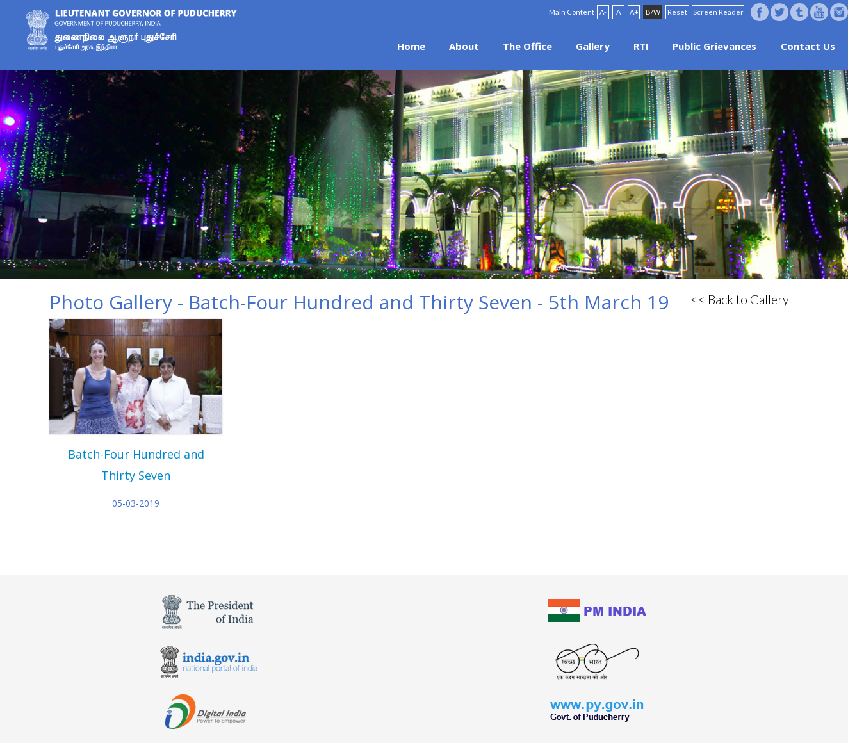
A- (603, 12)
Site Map (459, 712)
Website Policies (380, 712)
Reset (677, 12)
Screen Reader (718, 12)
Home (411, 46)
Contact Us (808, 46)
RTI (641, 46)
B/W (653, 12)
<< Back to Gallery (739, 299)
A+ (634, 12)
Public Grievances (714, 46)
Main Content (571, 12)
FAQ (426, 712)
